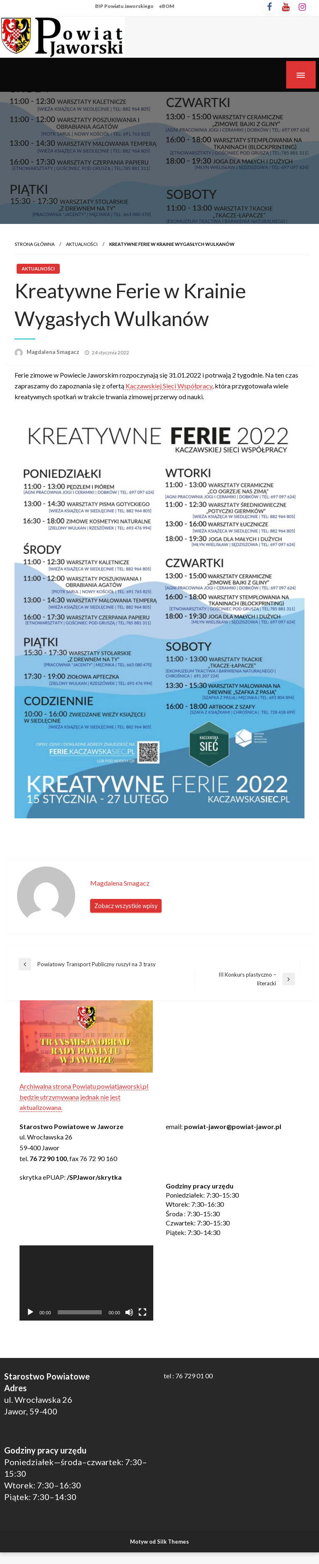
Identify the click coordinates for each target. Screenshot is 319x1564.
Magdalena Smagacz (54, 352)
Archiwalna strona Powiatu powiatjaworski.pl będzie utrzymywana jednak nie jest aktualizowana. (84, 1096)
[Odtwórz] (30, 1312)
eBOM (166, 6)
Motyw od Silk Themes (159, 1541)
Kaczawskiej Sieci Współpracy (168, 386)
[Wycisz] (129, 1312)
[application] (86, 1283)
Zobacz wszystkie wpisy (125, 905)
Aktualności (82, 244)
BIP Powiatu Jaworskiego (124, 6)
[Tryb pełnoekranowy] (142, 1312)
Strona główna (34, 244)
